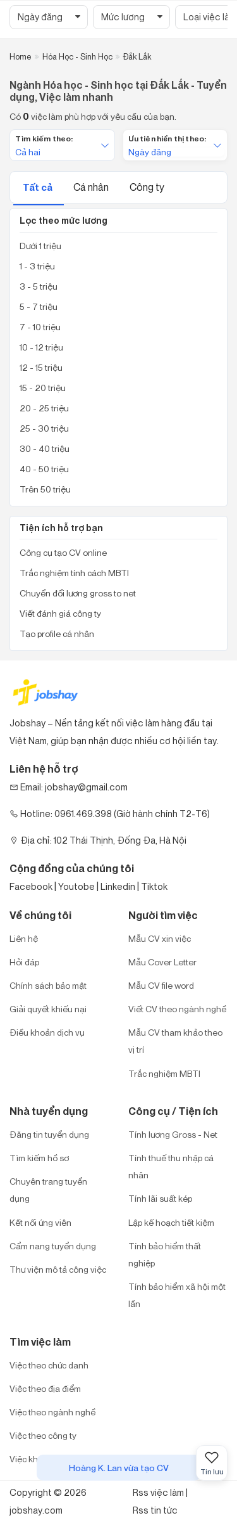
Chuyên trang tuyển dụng (48, 1189)
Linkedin (117, 886)
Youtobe (76, 886)
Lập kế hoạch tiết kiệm (171, 1222)
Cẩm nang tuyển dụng (52, 1245)
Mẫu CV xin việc (159, 938)
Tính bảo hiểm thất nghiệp (164, 1254)
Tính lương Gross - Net (172, 1134)
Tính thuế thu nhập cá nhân (171, 1166)
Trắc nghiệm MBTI (164, 1073)
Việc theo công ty (42, 1435)
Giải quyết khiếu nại (48, 1008)
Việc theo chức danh (48, 1365)
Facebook (30, 886)
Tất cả (38, 187)
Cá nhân (92, 187)
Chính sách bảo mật (48, 985)
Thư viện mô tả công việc (57, 1269)
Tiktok (154, 886)
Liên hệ (23, 938)
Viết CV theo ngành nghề (177, 1008)
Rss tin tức (155, 1510)
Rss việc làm (158, 1492)
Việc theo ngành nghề (52, 1412)
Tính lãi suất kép (160, 1198)
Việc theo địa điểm (45, 1388)
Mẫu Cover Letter (162, 961)
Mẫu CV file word (161, 985)
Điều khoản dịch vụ (47, 1032)
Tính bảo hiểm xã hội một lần (177, 1295)
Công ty (147, 187)
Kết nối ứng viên (40, 1222)
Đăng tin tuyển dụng (49, 1134)
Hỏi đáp (24, 961)
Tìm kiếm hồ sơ (39, 1157)
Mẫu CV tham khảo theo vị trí (175, 1041)
